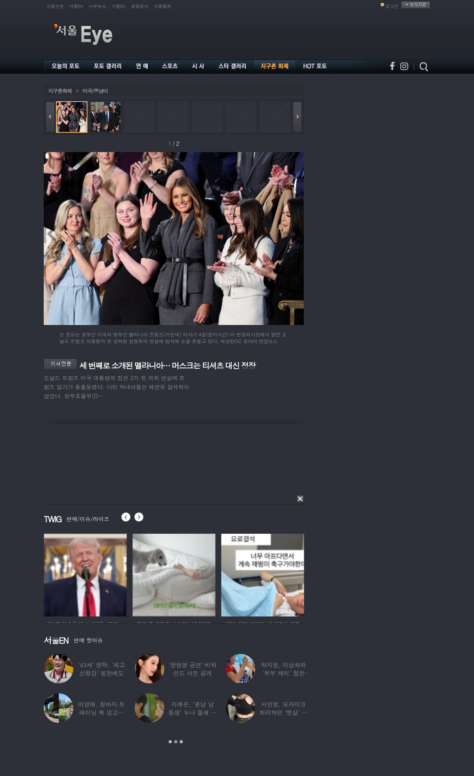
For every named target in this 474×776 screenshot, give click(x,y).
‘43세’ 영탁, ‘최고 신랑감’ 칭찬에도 (101, 669)
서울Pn (76, 6)
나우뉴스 (97, 6)
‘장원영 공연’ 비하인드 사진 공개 (192, 669)
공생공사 (140, 6)
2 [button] (175, 741)
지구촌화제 (60, 91)
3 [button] (181, 741)
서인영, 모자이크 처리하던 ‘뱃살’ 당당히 (283, 712)
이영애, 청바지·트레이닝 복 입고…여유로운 (101, 712)
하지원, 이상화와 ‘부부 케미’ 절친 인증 (283, 673)
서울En (118, 6)
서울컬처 (162, 6)
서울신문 (55, 6)
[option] (102, 574)
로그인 (391, 6)
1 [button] (170, 741)
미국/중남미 (95, 91)
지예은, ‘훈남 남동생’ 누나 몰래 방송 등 (192, 712)
